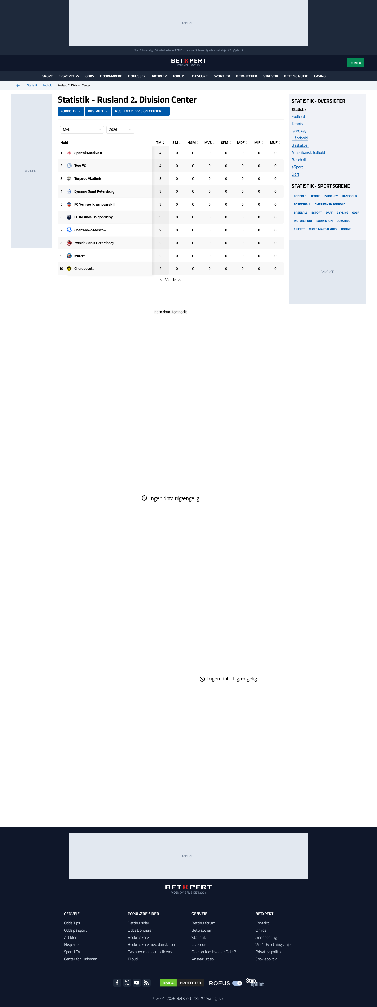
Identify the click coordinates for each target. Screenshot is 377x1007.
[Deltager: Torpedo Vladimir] (88, 179)
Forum (179, 76)
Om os (260, 930)
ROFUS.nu (180, 50)
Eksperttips (69, 76)
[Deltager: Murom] (80, 256)
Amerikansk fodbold (308, 152)
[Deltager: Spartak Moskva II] (88, 153)
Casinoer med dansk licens (150, 952)
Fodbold (47, 85)
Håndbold (299, 138)
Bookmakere (111, 76)
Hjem (18, 85)
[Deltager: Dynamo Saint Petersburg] (94, 191)
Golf (355, 212)
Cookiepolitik (266, 959)
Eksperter (72, 944)
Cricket (299, 228)
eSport (297, 167)
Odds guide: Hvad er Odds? (213, 952)
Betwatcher (246, 76)
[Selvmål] (177, 142)
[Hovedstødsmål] (193, 142)
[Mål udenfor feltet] (275, 142)
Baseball (299, 159)
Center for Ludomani (81, 959)
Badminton (324, 220)
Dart (295, 174)
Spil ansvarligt (146, 50)
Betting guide (296, 76)
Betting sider (138, 923)
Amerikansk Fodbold (330, 204)
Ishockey (299, 131)
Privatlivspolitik (268, 952)
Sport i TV (222, 76)
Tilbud (133, 959)
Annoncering (266, 937)
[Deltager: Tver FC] (80, 166)
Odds (89, 76)
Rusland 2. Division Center (138, 111)
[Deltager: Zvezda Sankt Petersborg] (94, 243)
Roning (346, 228)
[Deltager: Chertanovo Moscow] (90, 230)
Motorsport (303, 220)
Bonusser (137, 76)
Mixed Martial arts (323, 228)
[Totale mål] (160, 142)
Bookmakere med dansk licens (153, 944)
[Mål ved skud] (209, 142)
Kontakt (262, 923)
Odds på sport (75, 930)
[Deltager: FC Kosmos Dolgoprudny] (93, 217)
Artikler (159, 76)
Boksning (343, 220)
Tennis (297, 123)
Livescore (198, 76)
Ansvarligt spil (203, 959)
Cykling (342, 212)
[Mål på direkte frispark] (242, 142)
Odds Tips (72, 923)
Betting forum (203, 923)
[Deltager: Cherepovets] (84, 269)
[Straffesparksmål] (226, 142)
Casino (320, 76)
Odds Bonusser (140, 930)
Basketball (300, 145)
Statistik (270, 76)
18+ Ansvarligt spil (209, 998)
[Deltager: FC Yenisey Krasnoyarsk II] (94, 204)
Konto (355, 62)
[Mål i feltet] (259, 142)
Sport (47, 76)
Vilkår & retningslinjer (273, 944)
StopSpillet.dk (236, 50)
